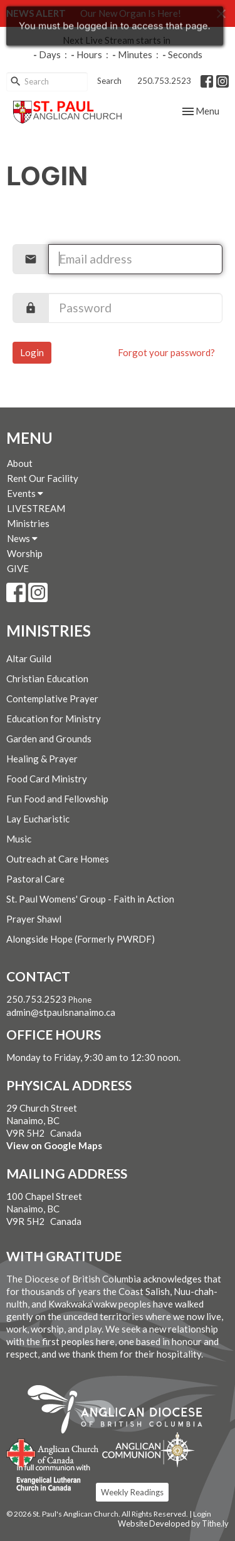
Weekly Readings (132, 1492)
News (22, 538)
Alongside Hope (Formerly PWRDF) (80, 939)
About (20, 463)
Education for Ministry (53, 718)
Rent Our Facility (42, 478)
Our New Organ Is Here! (130, 13)
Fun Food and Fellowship (57, 798)
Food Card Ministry (46, 778)
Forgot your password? (166, 352)
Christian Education (47, 678)
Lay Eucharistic (38, 818)
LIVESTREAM (36, 508)
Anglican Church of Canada (53, 1451)
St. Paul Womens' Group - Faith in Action (90, 898)
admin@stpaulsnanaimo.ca (60, 1012)
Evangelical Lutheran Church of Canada (48, 1478)
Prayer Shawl (33, 918)
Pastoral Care (35, 878)
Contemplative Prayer (52, 698)
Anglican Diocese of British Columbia (121, 1411)
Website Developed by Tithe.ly (173, 1523)
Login (32, 352)
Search (109, 81)
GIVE (18, 568)
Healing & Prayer (42, 758)
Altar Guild (28, 658)
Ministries (28, 523)
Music (18, 838)
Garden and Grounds (48, 738)
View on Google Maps (54, 1145)
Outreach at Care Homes (57, 858)
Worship (25, 553)
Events (25, 493)
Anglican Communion (148, 1449)
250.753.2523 (164, 81)
